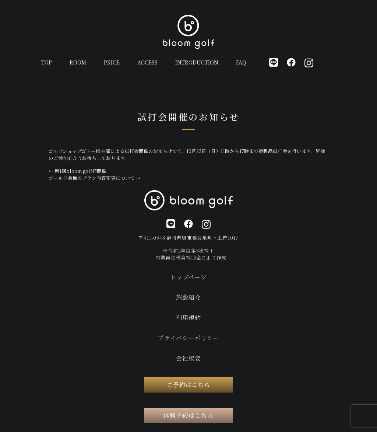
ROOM (78, 62)
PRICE (112, 62)
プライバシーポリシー (188, 338)
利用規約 (188, 317)
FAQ (241, 62)
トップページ (188, 277)
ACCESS (147, 62)
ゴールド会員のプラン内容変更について (95, 177)
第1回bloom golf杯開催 (77, 170)
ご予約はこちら (189, 384)
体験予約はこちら (188, 415)
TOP (46, 62)
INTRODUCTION (196, 62)
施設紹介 (188, 297)
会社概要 (188, 358)
